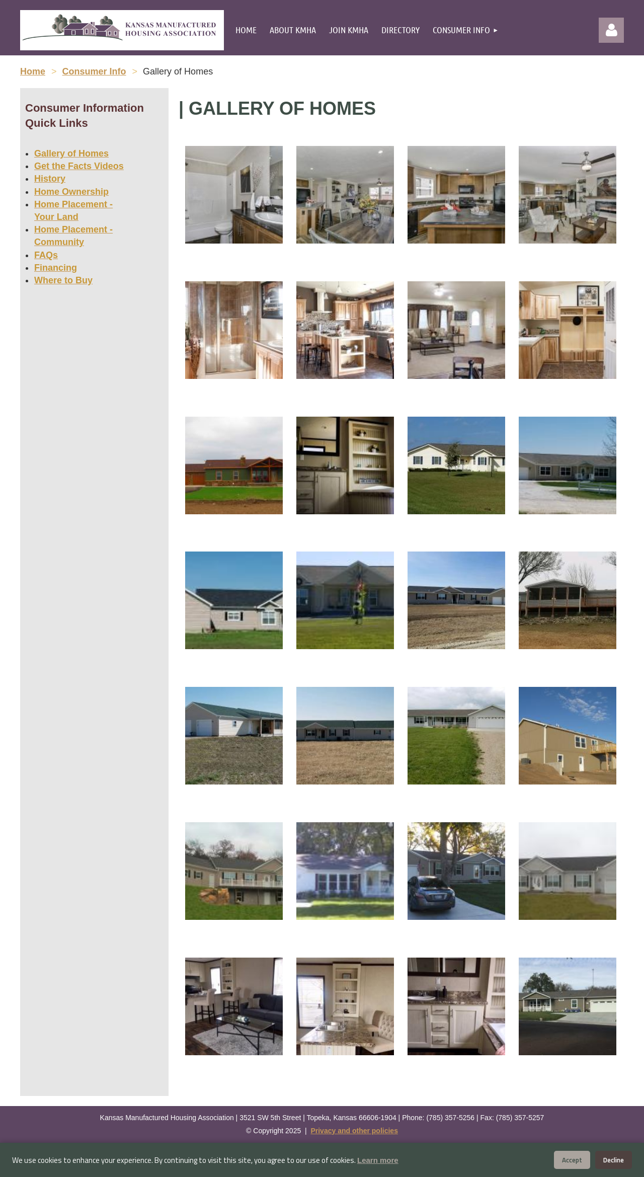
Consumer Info (94, 71)
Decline (613, 1160)
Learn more (377, 1160)
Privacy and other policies (354, 1131)
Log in (611, 30)
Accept (572, 1160)
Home (32, 71)
